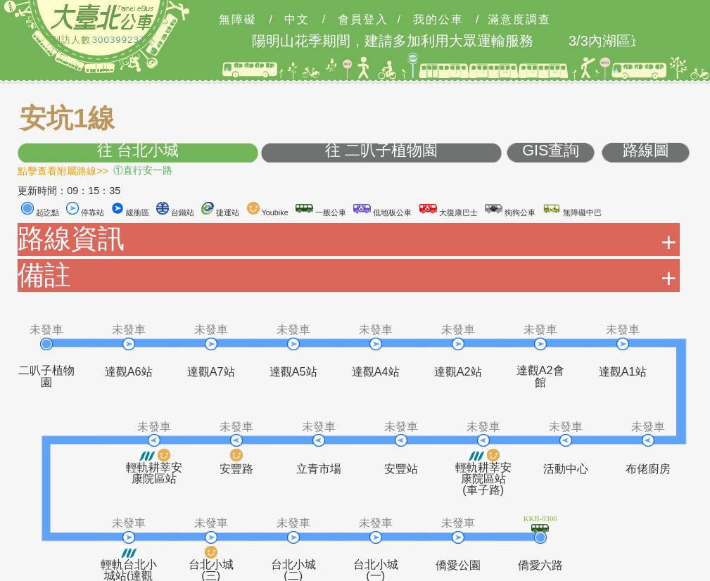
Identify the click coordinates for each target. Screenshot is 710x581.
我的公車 (438, 19)
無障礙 (238, 19)
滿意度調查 (519, 19)
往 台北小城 (138, 151)
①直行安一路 (142, 170)
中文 (297, 19)
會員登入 (363, 19)
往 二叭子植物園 (381, 151)
